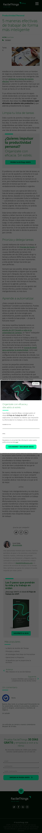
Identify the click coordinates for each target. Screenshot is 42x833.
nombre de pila (6, 424)
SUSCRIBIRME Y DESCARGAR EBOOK (21, 447)
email (3, 433)
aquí (16, 442)
